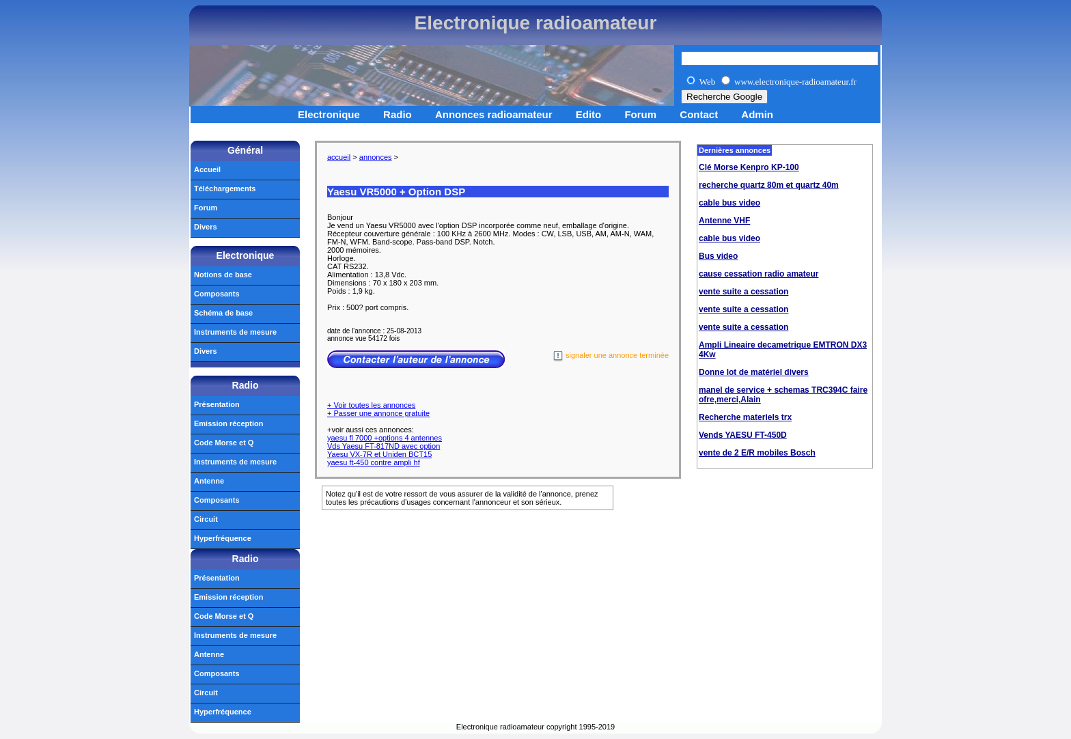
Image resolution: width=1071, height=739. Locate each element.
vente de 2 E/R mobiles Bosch (757, 453)
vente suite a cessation (743, 291)
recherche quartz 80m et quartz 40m (769, 185)
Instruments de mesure (235, 332)
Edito (589, 114)
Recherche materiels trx (745, 417)
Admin (757, 114)
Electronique (329, 114)
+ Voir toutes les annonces (371, 405)
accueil (338, 157)
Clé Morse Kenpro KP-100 (749, 167)
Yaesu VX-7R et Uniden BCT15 (379, 454)
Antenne (209, 481)
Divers (205, 227)
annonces (375, 157)
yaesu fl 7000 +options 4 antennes (384, 438)
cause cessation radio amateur (758, 274)
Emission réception (228, 423)
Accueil (207, 169)
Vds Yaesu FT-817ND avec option (383, 446)
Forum (640, 114)
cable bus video (729, 203)
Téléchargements (224, 188)
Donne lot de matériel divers (754, 372)
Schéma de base (223, 313)
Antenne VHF (724, 220)
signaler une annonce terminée (611, 356)
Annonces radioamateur (494, 114)
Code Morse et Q (223, 442)
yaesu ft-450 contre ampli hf (373, 462)
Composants (217, 294)
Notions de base (223, 274)
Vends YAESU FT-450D (743, 435)
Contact (699, 114)
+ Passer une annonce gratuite (378, 413)
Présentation (217, 404)
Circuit (206, 519)
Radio (397, 114)
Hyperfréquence (222, 538)
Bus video (718, 256)
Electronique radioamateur (536, 22)
